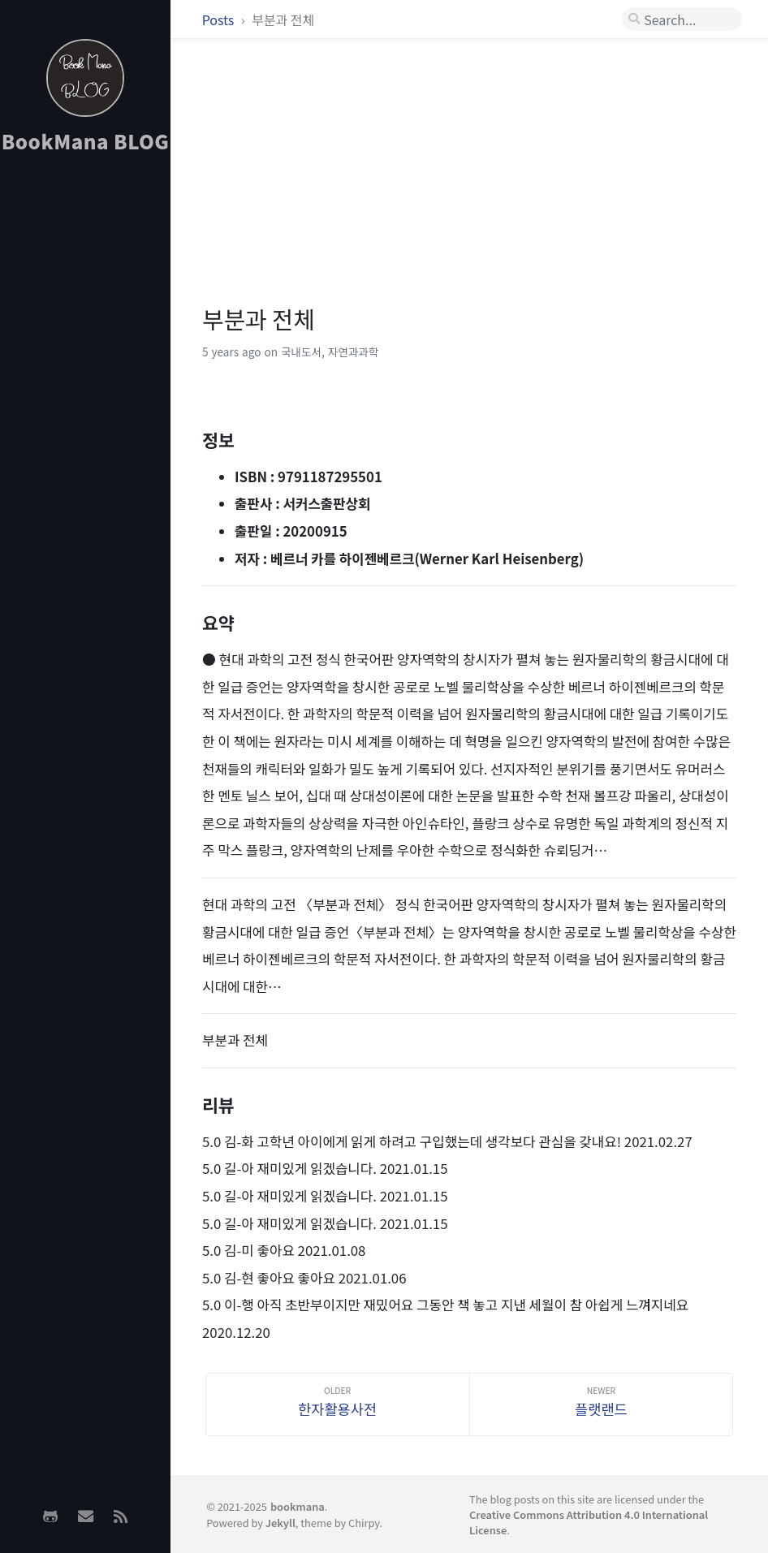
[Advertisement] (85, 422)
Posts (219, 19)
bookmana (297, 1506)
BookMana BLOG (86, 141)
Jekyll (280, 1522)
